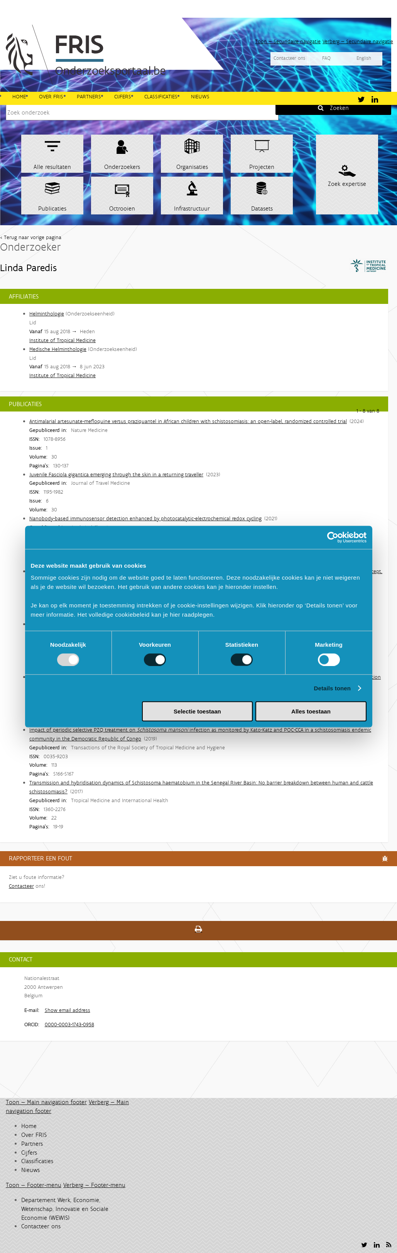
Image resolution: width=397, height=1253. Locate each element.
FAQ (326, 58)
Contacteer (21, 885)
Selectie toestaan (197, 711)
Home (19, 96)
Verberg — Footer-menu (94, 1185)
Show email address (67, 1010)
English (363, 58)
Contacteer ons (289, 58)
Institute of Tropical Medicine (62, 340)
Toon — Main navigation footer (46, 1102)
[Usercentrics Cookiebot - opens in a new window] (333, 537)
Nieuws (200, 96)
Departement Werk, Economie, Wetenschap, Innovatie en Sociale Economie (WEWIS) (64, 1208)
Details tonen (332, 688)
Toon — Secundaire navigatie (288, 41)
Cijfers (122, 96)
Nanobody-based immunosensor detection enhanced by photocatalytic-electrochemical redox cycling (145, 518)
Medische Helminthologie (57, 349)
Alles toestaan (311, 711)
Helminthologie (46, 313)
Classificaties (160, 96)
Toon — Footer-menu (33, 1185)
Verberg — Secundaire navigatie (358, 41)
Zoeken (339, 107)
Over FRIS (51, 96)
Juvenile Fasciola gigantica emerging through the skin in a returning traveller (116, 474)
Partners (89, 96)
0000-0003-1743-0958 (69, 1024)
